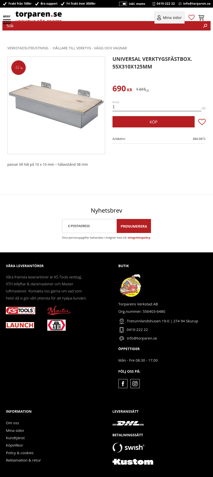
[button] (7, 23)
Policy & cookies (20, 452)
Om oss (12, 422)
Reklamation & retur (23, 460)
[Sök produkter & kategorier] (101, 25)
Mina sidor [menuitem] (172, 17)
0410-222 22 (166, 4)
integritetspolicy (139, 237)
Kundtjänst (15, 437)
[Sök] (205, 26)
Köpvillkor (14, 445)
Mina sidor (15, 430)
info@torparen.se (197, 4)
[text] (122, 89)
